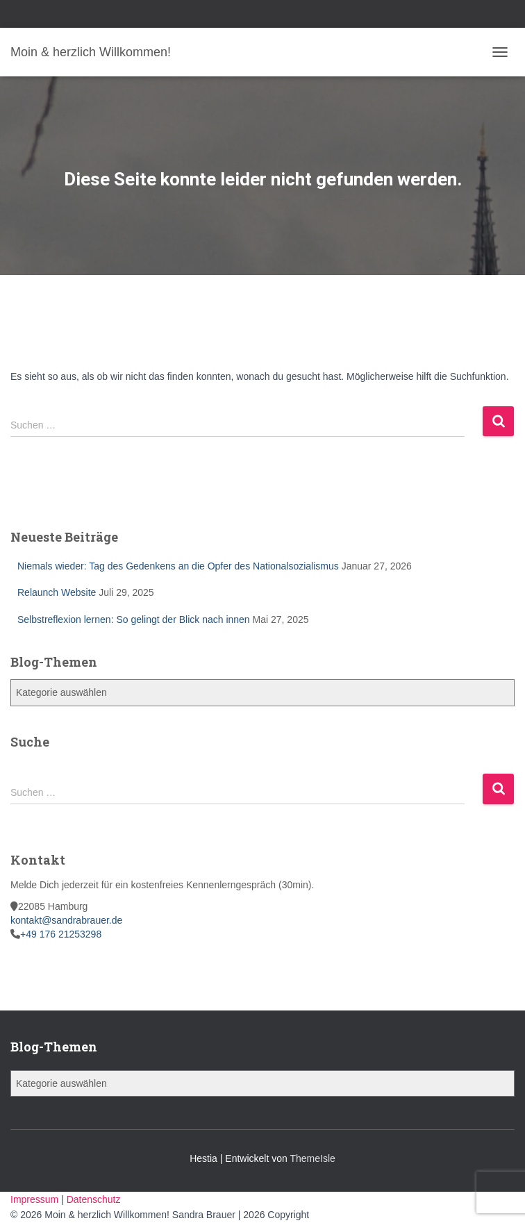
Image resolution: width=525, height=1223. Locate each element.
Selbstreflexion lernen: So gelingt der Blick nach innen (133, 619)
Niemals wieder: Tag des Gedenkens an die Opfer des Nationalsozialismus (178, 566)
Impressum (35, 1199)
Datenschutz (94, 1199)
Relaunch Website (56, 592)
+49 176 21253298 (60, 934)
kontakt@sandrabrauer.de (66, 920)
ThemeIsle (312, 1158)
